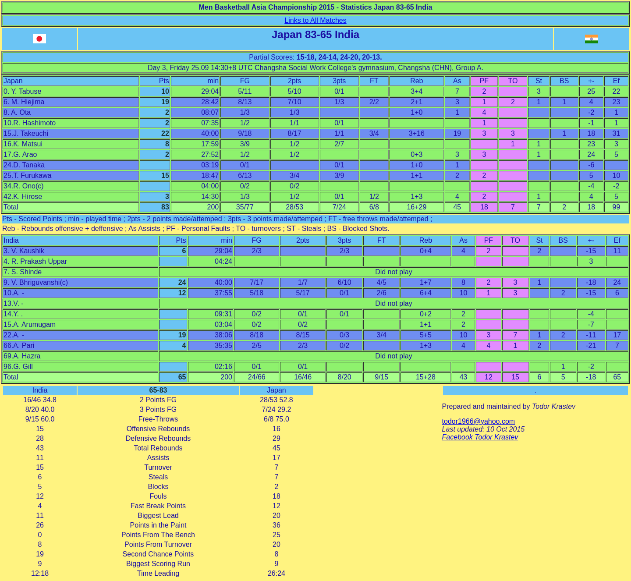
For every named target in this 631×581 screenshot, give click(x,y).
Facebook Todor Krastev (480, 437)
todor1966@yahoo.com (478, 421)
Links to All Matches (315, 20)
